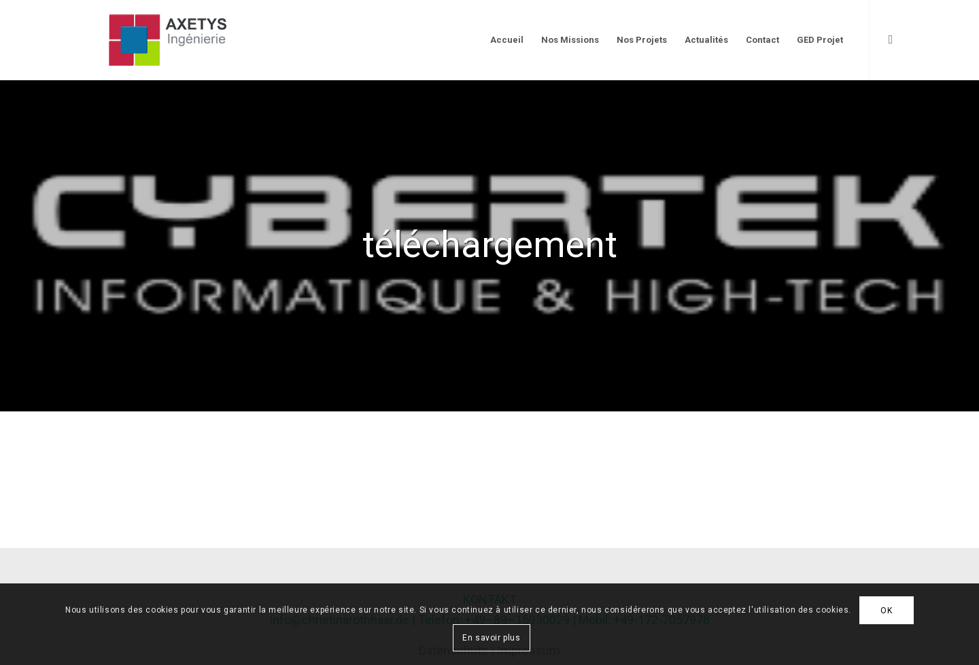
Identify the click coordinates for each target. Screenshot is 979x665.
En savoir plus (491, 638)
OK (886, 610)
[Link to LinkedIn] (890, 39)
